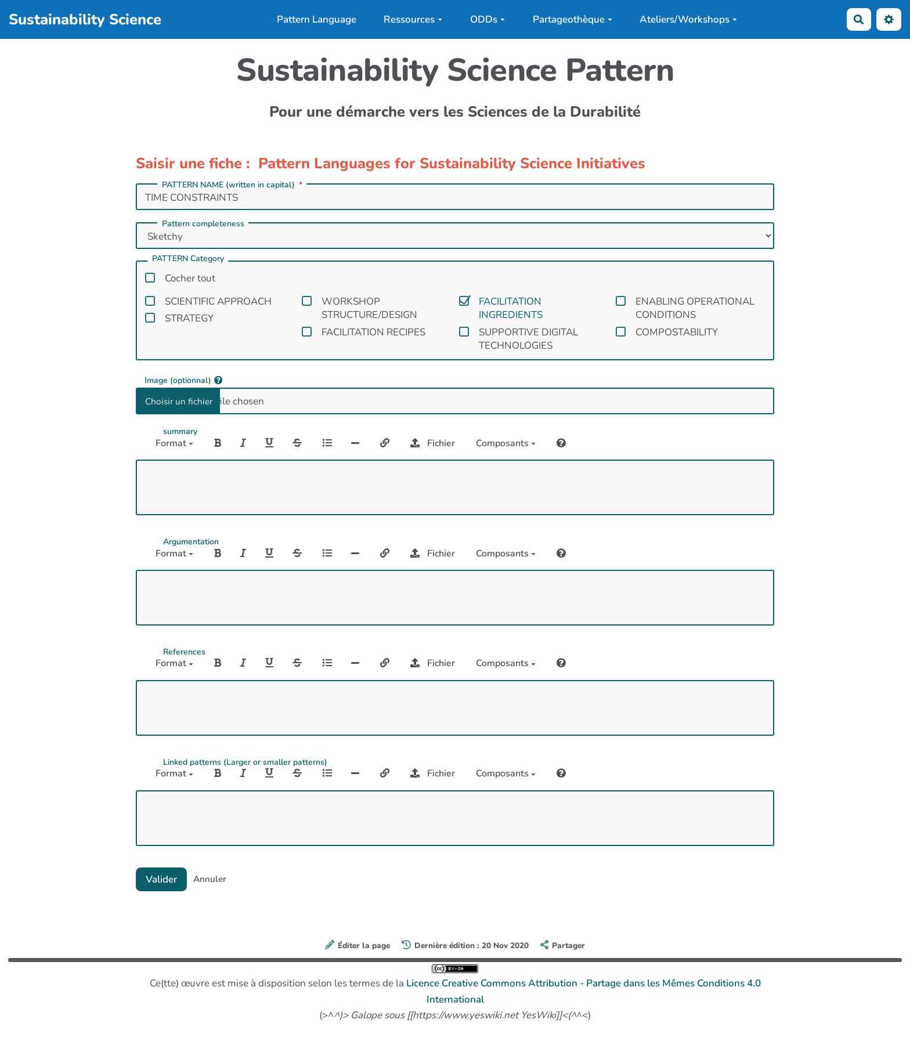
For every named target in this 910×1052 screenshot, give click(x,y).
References (184, 652)
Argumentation (191, 542)
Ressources (413, 19)
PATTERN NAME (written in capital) (233, 185)
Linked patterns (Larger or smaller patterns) (245, 762)
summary (180, 432)
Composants (506, 443)
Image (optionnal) (183, 380)
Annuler (209, 879)
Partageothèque (572, 19)
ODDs (487, 19)
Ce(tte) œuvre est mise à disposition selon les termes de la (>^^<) (455, 993)
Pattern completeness (203, 224)
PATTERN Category (188, 259)
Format (174, 443)
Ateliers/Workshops (688, 19)
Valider (161, 879)
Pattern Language (316, 19)
